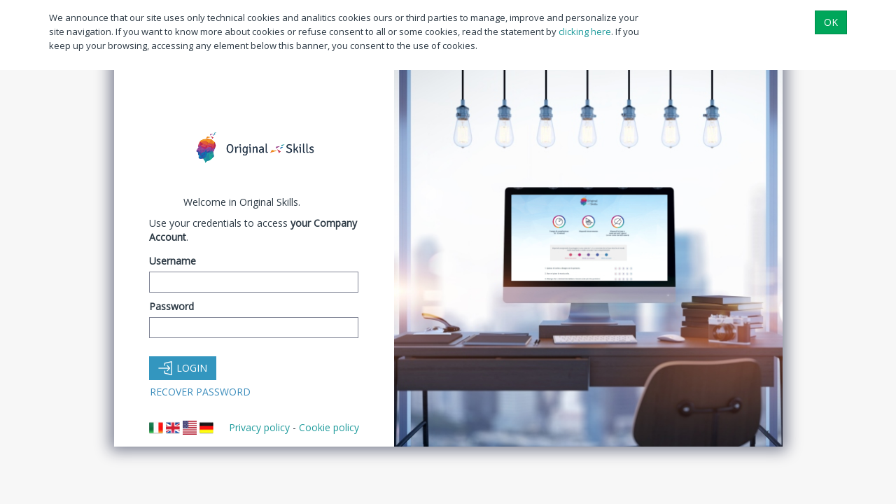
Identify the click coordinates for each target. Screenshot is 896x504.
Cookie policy (329, 427)
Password (171, 306)
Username (172, 260)
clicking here (585, 31)
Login (182, 367)
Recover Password (200, 391)
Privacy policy (259, 427)
